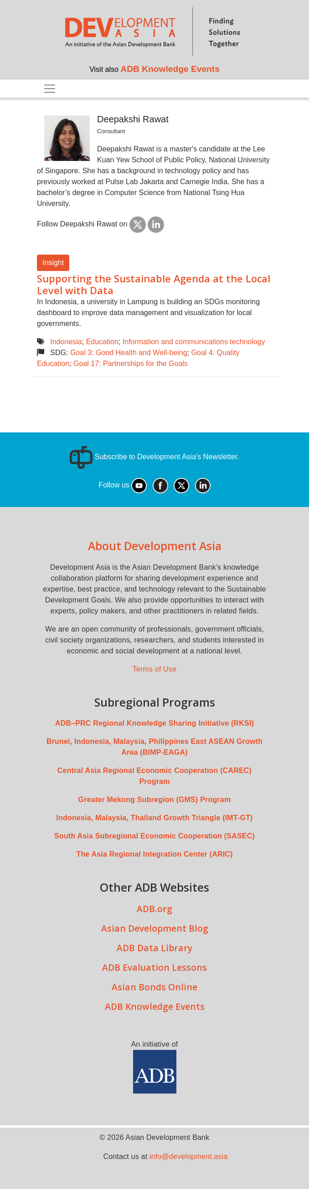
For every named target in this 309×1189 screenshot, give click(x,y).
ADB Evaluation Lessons (154, 967)
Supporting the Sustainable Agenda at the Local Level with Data (153, 284)
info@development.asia (188, 1156)
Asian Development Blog (154, 928)
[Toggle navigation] (49, 89)
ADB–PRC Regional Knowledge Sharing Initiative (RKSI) (154, 723)
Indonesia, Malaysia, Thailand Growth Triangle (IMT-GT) (154, 818)
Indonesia (66, 342)
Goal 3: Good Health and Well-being (128, 352)
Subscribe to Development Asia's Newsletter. (154, 457)
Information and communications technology (194, 342)
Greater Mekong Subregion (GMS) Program (154, 799)
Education (102, 342)
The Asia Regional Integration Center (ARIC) (154, 854)
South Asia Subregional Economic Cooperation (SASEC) (154, 836)
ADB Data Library (154, 948)
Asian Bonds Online (154, 987)
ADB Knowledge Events (170, 69)
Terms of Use (155, 669)
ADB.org (154, 909)
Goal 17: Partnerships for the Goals (130, 363)
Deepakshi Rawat (133, 119)
